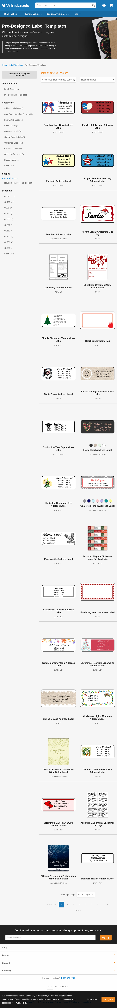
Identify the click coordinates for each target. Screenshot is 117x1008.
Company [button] (6, 971)
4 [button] (79, 904)
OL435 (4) (8, 248)
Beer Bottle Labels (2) (13, 120)
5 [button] (85, 904)
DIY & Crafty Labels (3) (14, 154)
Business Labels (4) (13, 131)
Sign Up (105, 937)
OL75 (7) (8, 213)
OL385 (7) (8, 219)
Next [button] (77, 910)
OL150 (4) (8, 236)
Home (4, 65)
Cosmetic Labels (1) (13, 148)
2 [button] (67, 904)
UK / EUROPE (61, 987)
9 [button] (107, 904)
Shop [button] (4, 947)
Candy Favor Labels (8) (14, 137)
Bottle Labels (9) (11, 126)
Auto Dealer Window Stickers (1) (18, 114)
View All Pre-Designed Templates (19, 75)
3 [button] (73, 904)
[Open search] (93, 5)
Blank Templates (11, 89)
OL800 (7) (8, 225)
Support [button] (6, 963)
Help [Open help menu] (77, 14)
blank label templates (13, 48)
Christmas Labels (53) (13, 143)
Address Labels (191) (13, 108)
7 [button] (97, 904)
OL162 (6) (8, 231)
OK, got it (108, 999)
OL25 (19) (8, 208)
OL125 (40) (9, 202)
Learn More (92, 999)
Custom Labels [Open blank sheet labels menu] (33, 14)
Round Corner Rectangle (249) (18, 183)
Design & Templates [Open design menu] (58, 14)
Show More (9, 166)
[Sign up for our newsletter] (50, 937)
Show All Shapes (10, 178)
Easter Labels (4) (11, 160)
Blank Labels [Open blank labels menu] (12, 14)
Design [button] (5, 955)
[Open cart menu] (111, 5)
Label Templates (16, 65)
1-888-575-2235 (68, 978)
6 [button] (91, 904)
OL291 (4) (8, 242)
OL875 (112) (9, 196)
